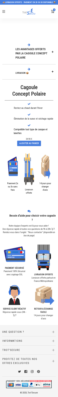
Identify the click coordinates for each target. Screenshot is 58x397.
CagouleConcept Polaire (29, 90)
